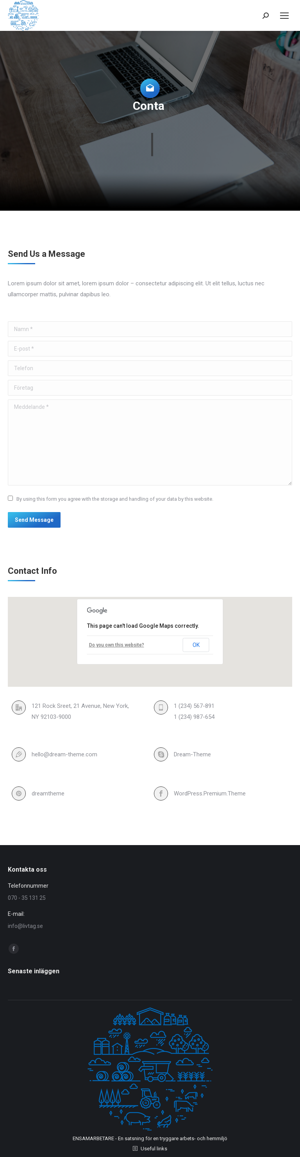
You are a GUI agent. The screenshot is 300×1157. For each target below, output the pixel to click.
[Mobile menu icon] (284, 15)
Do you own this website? (116, 645)
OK (196, 645)
